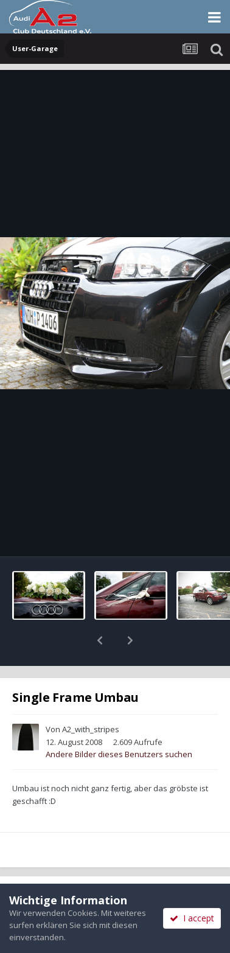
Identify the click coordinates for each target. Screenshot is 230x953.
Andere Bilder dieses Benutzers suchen (119, 722)
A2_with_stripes (90, 697)
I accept (192, 918)
